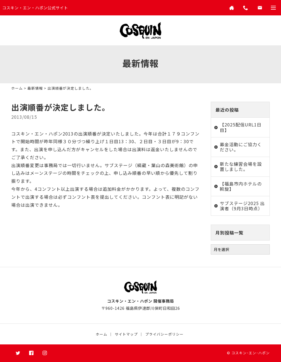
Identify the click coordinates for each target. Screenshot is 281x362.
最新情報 (35, 88)
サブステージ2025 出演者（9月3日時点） (242, 206)
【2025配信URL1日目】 (241, 127)
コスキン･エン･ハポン (250, 352)
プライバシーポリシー (164, 334)
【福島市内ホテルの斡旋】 (241, 186)
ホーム (17, 88)
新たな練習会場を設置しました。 (241, 166)
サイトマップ (126, 334)
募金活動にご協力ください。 (241, 147)
